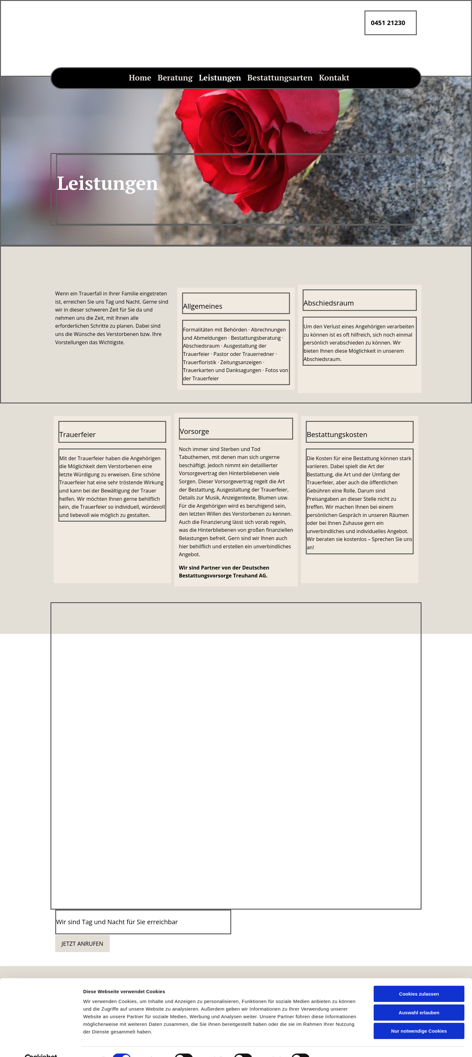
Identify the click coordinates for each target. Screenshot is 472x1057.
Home (140, 77)
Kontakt (334, 77)
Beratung (175, 77)
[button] (82, 943)
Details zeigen (337, 913)
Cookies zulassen (419, 848)
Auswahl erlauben (419, 866)
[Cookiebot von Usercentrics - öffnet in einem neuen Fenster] (41, 913)
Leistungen (220, 77)
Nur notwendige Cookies (419, 885)
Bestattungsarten (280, 77)
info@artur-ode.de (171, 1053)
